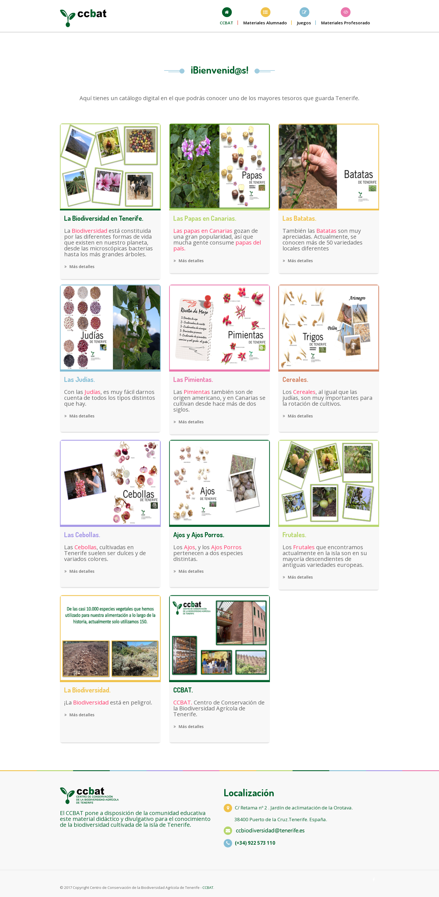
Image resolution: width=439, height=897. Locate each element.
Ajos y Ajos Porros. (198, 534)
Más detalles (79, 266)
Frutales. (294, 534)
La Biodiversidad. (87, 690)
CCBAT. (183, 690)
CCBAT (207, 887)
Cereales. (295, 379)
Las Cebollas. (82, 534)
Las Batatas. (299, 218)
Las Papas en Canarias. (204, 218)
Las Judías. (79, 379)
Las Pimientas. (193, 379)
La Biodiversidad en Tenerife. (103, 218)
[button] (265, 16)
